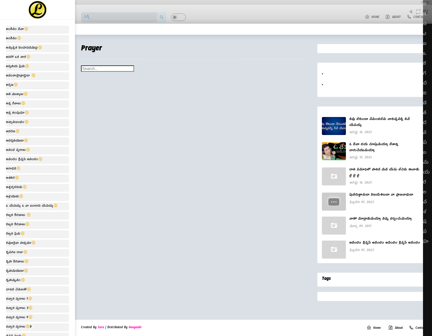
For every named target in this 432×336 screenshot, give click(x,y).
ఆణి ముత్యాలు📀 (17, 95)
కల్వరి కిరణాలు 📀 (18, 216)
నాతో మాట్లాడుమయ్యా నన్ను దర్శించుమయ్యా (381, 220)
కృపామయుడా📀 (17, 271)
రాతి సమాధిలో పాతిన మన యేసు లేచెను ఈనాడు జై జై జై (384, 173)
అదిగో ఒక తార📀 (18, 58)
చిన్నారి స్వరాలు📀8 (19, 327)
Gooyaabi (135, 328)
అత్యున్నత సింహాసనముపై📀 (24, 48)
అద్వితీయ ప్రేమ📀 (17, 67)
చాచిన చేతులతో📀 (18, 290)
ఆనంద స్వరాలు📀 (18, 151)
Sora (101, 328)
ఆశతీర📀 (13, 179)
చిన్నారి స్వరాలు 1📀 (19, 299)
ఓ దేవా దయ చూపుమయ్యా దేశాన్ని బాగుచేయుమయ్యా (374, 148)
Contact (417, 328)
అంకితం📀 (13, 39)
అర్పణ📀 (12, 85)
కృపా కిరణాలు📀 (17, 262)
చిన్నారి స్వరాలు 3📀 (19, 309)
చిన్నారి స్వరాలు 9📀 (19, 318)
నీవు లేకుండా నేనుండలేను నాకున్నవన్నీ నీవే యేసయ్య (380, 123)
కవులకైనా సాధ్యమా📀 (21, 244)
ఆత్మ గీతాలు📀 (16, 104)
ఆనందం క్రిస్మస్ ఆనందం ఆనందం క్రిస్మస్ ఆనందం (385, 244)
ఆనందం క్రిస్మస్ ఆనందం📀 (24, 160)
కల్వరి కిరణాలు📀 (18, 225)
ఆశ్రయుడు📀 (15, 197)
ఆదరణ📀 (13, 132)
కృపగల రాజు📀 (17, 253)
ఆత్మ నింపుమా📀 (17, 113)
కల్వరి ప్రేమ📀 (15, 234)
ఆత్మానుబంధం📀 (17, 123)
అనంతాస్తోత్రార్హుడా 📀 (21, 76)
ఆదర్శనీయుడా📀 (17, 141)
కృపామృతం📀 (15, 281)
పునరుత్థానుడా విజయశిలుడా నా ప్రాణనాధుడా (381, 196)
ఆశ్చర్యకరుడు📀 (16, 188)
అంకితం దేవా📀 (17, 30)
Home (374, 328)
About (395, 328)
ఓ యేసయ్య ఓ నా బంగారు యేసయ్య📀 (32, 206)
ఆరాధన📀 (13, 169)
